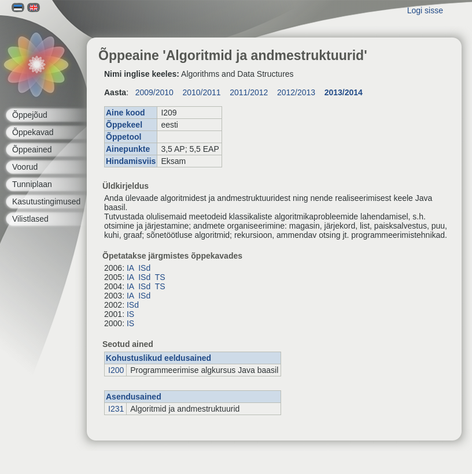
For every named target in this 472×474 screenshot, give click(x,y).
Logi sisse (425, 10)
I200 (116, 370)
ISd (144, 268)
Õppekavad (33, 132)
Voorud (25, 166)
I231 (116, 408)
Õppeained (32, 149)
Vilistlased (30, 218)
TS (160, 277)
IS (130, 314)
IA (130, 268)
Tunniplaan (32, 184)
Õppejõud (29, 115)
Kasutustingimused (46, 201)
